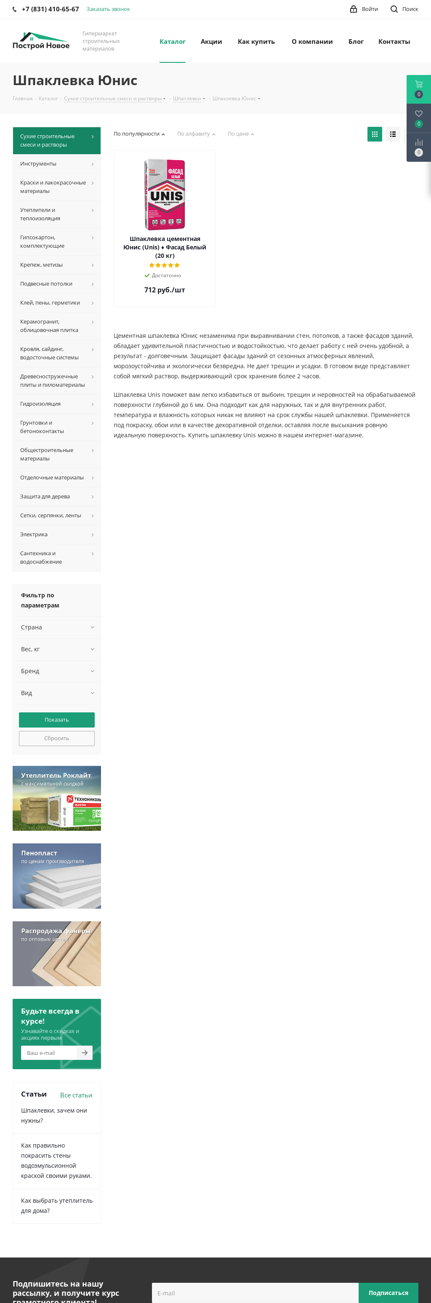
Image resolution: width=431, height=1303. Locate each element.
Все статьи (76, 1095)
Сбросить (56, 738)
